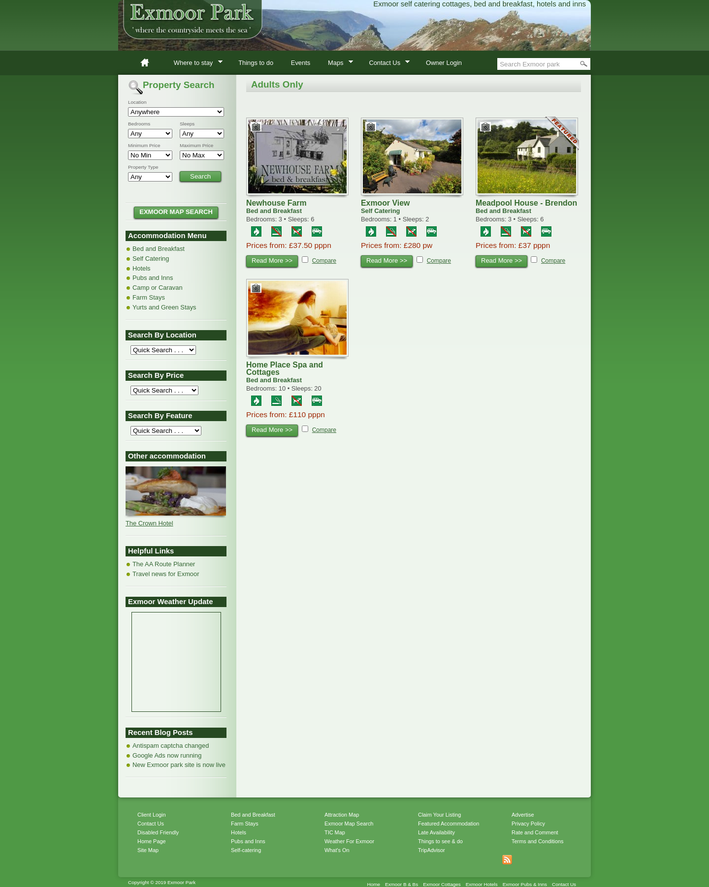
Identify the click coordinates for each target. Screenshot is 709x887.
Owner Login (444, 62)
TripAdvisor (431, 850)
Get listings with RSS (507, 860)
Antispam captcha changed (170, 745)
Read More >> (272, 260)
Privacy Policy (528, 823)
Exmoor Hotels (482, 884)
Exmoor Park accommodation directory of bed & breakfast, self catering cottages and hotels (354, 29)
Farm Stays (148, 297)
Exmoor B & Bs (401, 884)
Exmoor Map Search (348, 823)
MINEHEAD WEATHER (176, 649)
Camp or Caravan (157, 287)
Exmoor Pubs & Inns (525, 884)
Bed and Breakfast (158, 248)
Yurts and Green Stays (164, 307)
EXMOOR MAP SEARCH (176, 211)
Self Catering (150, 258)
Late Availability (436, 832)
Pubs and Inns (152, 277)
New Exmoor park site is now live (179, 764)
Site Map (148, 850)
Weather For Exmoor (349, 841)
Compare (324, 260)
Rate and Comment (535, 832)
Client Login (151, 815)
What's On (337, 850)
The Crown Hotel (149, 523)
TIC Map (334, 832)
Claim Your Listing (439, 815)
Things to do (255, 62)
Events (300, 62)
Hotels (141, 268)
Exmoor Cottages (442, 884)
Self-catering (246, 850)
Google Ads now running (166, 755)
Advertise (523, 815)
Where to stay (195, 64)
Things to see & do (440, 841)
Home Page (151, 841)
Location (137, 102)
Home (148, 62)
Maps (337, 64)
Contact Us (386, 64)
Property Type (143, 167)
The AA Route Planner (163, 564)
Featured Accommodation (448, 823)
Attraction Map (341, 815)
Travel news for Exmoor (165, 574)
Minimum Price (144, 145)
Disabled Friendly (158, 832)
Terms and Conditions (537, 841)
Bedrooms (139, 124)
